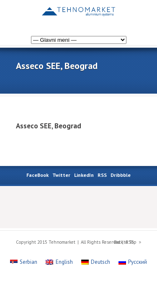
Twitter (61, 175)
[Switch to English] (134, 14)
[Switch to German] (125, 14)
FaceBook (37, 175)
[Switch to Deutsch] (95, 262)
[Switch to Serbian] (23, 262)
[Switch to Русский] (132, 262)
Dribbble (121, 175)
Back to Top (125, 242)
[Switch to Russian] (117, 14)
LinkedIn (84, 175)
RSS (102, 175)
